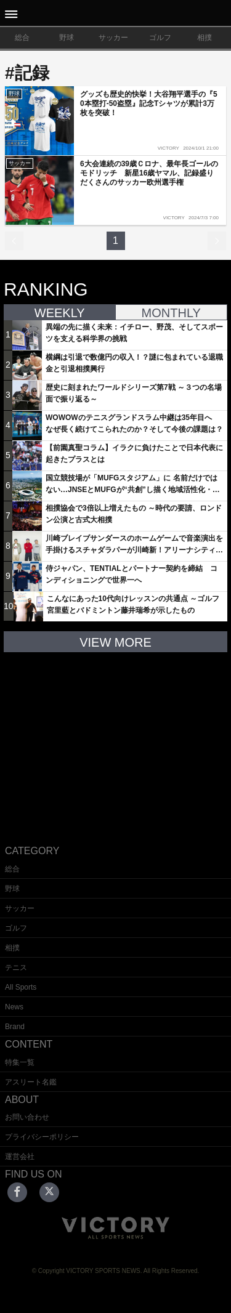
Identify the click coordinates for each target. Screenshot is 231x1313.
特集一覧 (19, 1062)
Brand (15, 1026)
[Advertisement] (115, 739)
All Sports (20, 987)
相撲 (204, 37)
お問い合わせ (27, 1117)
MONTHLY (171, 313)
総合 (22, 37)
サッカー (113, 37)
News (14, 1007)
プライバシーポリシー (42, 1137)
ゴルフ (160, 37)
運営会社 (19, 1156)
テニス (16, 967)
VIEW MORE (115, 642)
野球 (66, 37)
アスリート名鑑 (31, 1082)
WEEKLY (59, 313)
